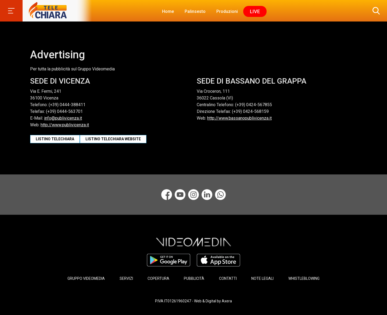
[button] (375, 11)
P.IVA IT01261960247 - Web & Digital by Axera (193, 301)
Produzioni (227, 11)
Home (168, 11)
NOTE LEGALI (262, 278)
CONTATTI (228, 278)
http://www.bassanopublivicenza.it (239, 118)
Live (255, 11)
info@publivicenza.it (63, 118)
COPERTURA (158, 278)
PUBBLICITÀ (194, 278)
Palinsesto (195, 11)
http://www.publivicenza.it (65, 124)
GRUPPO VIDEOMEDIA (86, 278)
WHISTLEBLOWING (304, 278)
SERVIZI (126, 278)
